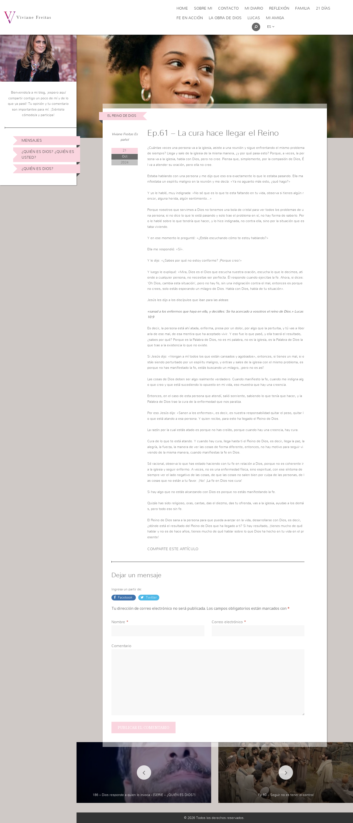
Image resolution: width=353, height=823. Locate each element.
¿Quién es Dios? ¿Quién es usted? (48, 154)
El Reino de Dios (121, 116)
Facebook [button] (125, 597)
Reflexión (279, 8)
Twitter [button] (151, 597)
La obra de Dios (225, 18)
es (270, 26)
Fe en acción (189, 18)
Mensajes (32, 140)
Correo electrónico (227, 622)
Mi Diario (254, 8)
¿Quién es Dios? (37, 169)
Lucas (254, 18)
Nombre (118, 622)
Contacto (228, 8)
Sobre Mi (203, 8)
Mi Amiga (275, 18)
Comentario (121, 646)
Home (182, 8)
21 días (323, 8)
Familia (302, 8)
